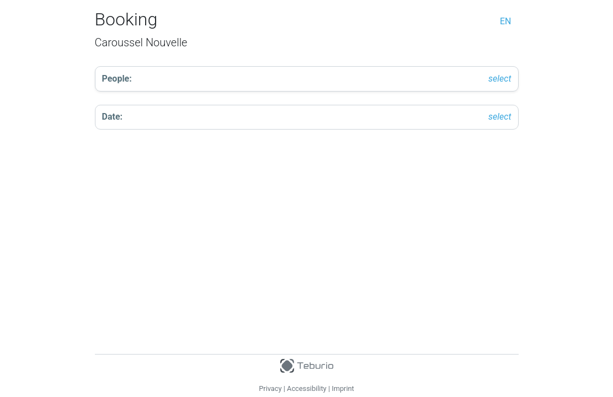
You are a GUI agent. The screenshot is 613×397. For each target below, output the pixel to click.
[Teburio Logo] (307, 363)
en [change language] (505, 21)
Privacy (270, 388)
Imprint (343, 388)
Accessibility (307, 388)
